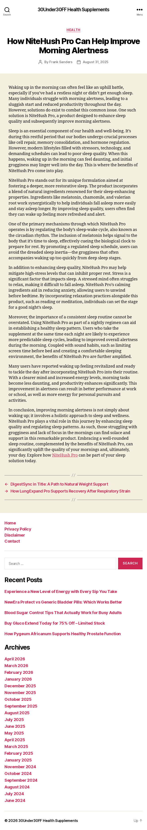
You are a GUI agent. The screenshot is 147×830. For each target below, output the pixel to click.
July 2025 (14, 719)
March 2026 (16, 665)
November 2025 (20, 692)
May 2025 (14, 733)
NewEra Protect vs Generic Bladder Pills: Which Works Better (63, 602)
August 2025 (17, 712)
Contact (12, 541)
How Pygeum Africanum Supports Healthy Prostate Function (62, 633)
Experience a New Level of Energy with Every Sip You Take (60, 591)
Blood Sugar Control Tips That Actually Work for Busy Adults (63, 612)
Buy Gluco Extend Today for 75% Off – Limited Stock (54, 623)
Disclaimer (14, 535)
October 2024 (18, 773)
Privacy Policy (17, 529)
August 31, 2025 (95, 62)
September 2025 (20, 706)
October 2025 (18, 699)
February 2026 (18, 672)
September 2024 (20, 780)
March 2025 (16, 746)
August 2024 (17, 787)
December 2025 (20, 686)
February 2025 (18, 753)
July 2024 (14, 793)
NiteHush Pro (65, 455)
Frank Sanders (60, 62)
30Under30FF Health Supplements (74, 9)
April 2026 (14, 659)
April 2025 (14, 739)
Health (73, 30)
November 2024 (20, 766)
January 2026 (18, 679)
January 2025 (18, 760)
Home (10, 523)
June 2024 (14, 800)
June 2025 (14, 726)
